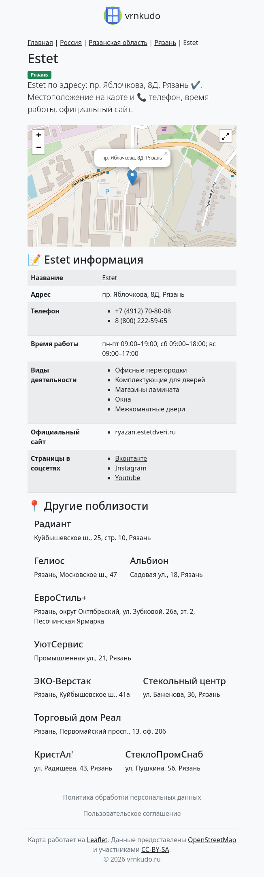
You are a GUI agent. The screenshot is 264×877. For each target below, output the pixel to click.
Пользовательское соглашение (132, 813)
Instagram (131, 468)
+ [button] (38, 136)
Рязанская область (118, 42)
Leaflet (97, 839)
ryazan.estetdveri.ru (145, 432)
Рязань (165, 42)
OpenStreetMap (212, 839)
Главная (40, 42)
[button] (225, 136)
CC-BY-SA (155, 849)
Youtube (127, 477)
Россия (71, 42)
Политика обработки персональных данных (132, 797)
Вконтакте (131, 458)
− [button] (38, 148)
